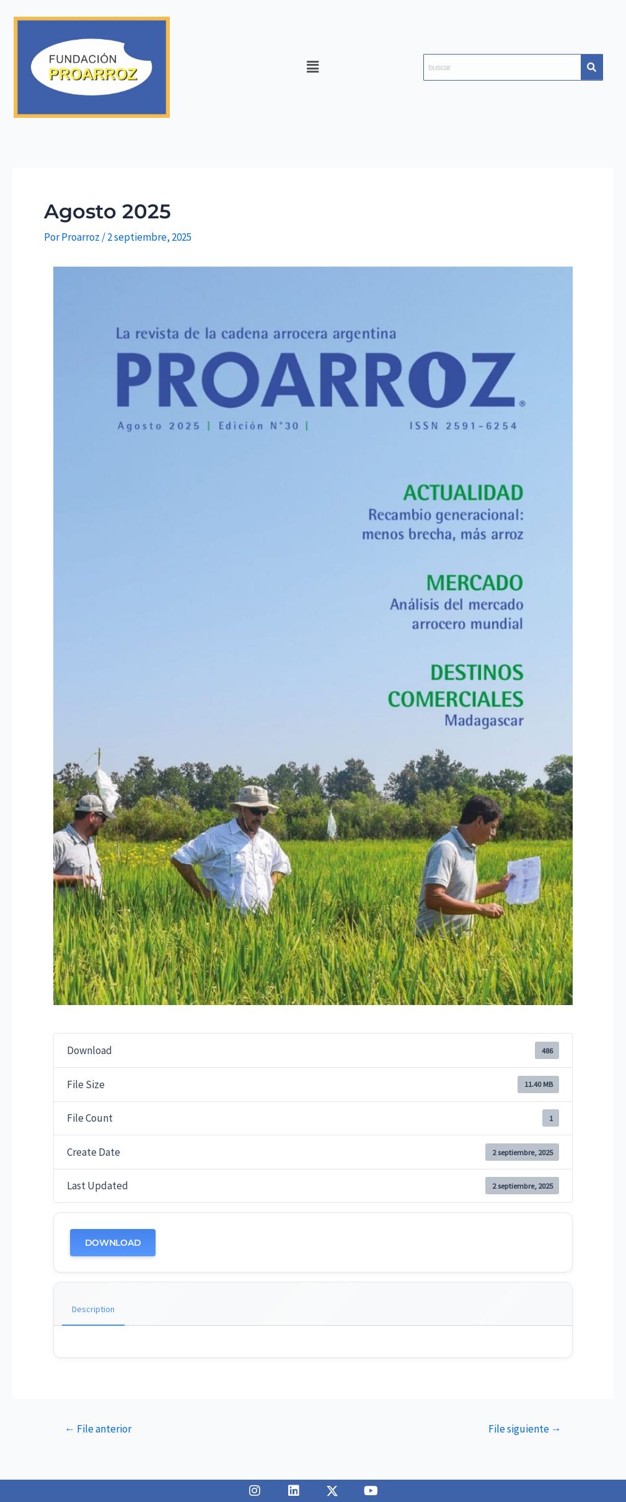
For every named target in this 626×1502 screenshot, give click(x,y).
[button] (313, 66)
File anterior (97, 1429)
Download (113, 1242)
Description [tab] (93, 1309)
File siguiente (525, 1429)
